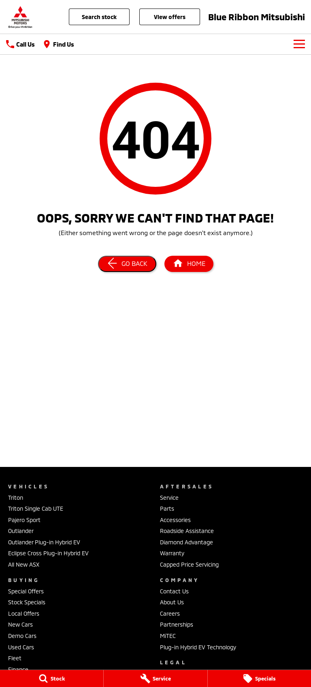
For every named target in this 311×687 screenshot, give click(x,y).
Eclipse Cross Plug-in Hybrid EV (48, 553)
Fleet (14, 658)
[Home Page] (20, 17)
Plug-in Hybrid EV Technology (198, 647)
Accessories (175, 519)
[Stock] (51, 678)
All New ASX (23, 564)
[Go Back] (127, 264)
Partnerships (176, 624)
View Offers (169, 16)
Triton (15, 497)
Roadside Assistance (187, 530)
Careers (170, 613)
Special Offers (26, 591)
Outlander (21, 530)
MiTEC (168, 635)
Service (169, 497)
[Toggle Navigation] (299, 44)
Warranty (172, 553)
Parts (167, 508)
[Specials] (259, 678)
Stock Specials (26, 602)
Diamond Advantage (186, 542)
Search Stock (99, 16)
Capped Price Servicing (189, 564)
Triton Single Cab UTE (35, 508)
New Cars (20, 624)
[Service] (155, 678)
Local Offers (23, 613)
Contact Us (174, 591)
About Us (172, 602)
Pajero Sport (24, 519)
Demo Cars (22, 635)
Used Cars (21, 647)
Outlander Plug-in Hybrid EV (44, 542)
